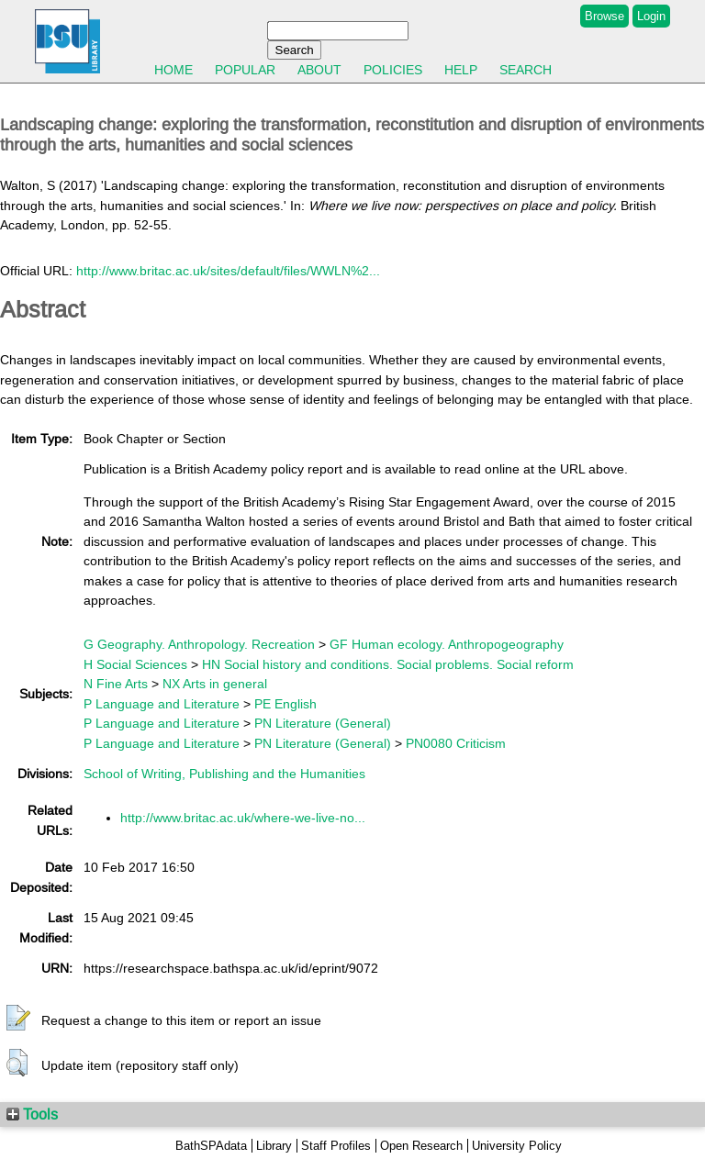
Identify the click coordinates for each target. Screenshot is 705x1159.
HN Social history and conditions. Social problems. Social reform (388, 664)
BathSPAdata (211, 1146)
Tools (32, 1114)
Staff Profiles (336, 1146)
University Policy (517, 1146)
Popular (245, 69)
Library (274, 1146)
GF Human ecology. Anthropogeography (447, 644)
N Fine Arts (116, 683)
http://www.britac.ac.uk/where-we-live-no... (242, 817)
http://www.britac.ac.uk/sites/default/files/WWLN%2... (228, 270)
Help (460, 69)
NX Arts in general (214, 683)
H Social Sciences (135, 664)
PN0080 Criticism (456, 743)
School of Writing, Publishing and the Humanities (224, 773)
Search (525, 69)
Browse (604, 16)
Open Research (421, 1146)
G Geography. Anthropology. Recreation (199, 644)
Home (173, 69)
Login (651, 16)
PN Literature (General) (322, 723)
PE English (285, 704)
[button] (18, 1018)
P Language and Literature (162, 704)
